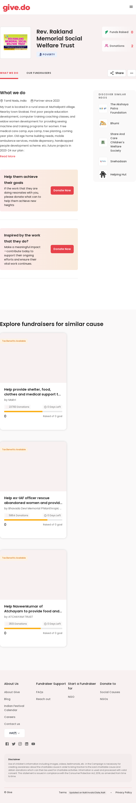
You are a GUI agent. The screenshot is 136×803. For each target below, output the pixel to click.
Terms (63, 792)
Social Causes (110, 692)
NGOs (104, 699)
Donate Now (62, 190)
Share (117, 73)
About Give (12, 692)
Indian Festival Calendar (14, 708)
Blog (7, 699)
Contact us (12, 724)
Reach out (43, 699)
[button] (47, 54)
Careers (9, 717)
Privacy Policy (124, 792)
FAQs (39, 692)
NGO (71, 697)
